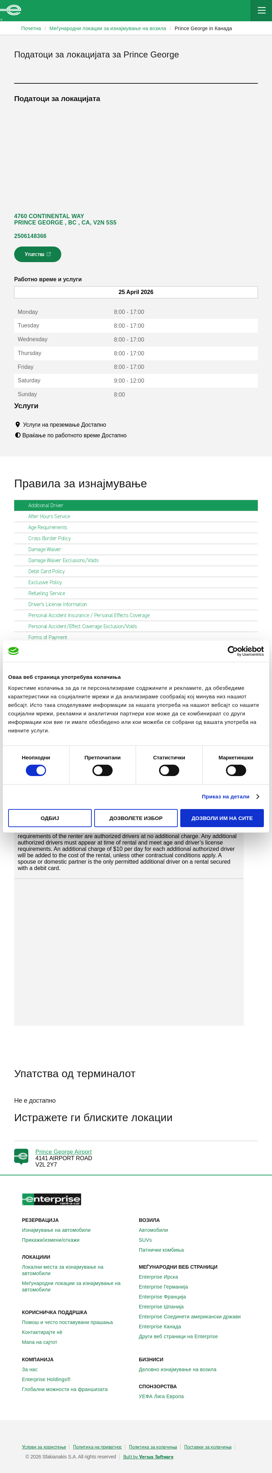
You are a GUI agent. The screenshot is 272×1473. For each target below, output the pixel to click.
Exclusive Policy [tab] (48, 582)
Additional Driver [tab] (48, 505)
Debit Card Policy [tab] (49, 571)
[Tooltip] (112, 424)
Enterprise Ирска (162, 1277)
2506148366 (30, 236)
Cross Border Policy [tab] (52, 538)
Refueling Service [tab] (49, 593)
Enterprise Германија (167, 1287)
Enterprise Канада (164, 1326)
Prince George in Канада (203, 28)
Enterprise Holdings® (50, 1379)
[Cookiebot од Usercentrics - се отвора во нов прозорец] (233, 651)
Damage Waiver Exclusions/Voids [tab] (66, 560)
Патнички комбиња (165, 1250)
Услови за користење (44, 1447)
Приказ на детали (226, 796)
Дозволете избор (136, 818)
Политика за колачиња (153, 1447)
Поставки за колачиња (208, 1447)
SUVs (149, 1240)
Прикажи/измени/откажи (54, 1240)
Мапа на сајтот (43, 1342)
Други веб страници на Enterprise (182, 1336)
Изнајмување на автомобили (60, 1230)
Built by (148, 1457)
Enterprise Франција (166, 1297)
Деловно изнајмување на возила (181, 1369)
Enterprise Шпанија (165, 1306)
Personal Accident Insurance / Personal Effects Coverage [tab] (91, 615)
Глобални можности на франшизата (68, 1389)
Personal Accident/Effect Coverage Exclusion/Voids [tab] (85, 626)
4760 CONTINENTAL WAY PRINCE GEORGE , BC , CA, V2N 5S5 (65, 219)
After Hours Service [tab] (51, 516)
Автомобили (157, 1230)
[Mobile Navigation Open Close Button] (261, 10)
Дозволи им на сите (222, 818)
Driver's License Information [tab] (60, 604)
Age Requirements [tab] (50, 527)
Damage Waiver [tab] (47, 549)
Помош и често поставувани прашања (71, 1322)
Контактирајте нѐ (46, 1332)
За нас (33, 1369)
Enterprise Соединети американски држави (194, 1316)
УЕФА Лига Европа (165, 1396)
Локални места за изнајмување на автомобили (77, 1270)
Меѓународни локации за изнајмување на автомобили (77, 1286)
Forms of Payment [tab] (50, 637)
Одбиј (50, 818)
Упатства (38, 256)
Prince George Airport (63, 1152)
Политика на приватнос (97, 1447)
